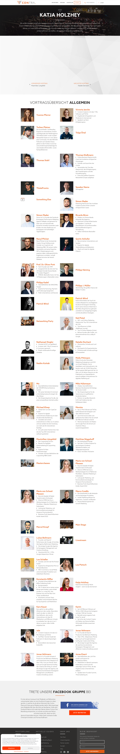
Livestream (81, 540)
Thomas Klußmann (84, 155)
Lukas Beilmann (43, 537)
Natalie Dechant (83, 342)
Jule (38, 630)
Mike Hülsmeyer (83, 383)
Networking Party (44, 321)
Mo (37, 383)
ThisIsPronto (42, 188)
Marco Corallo (82, 491)
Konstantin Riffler (44, 579)
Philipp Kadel (42, 282)
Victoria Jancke (83, 109)
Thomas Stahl (42, 160)
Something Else (43, 199)
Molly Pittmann (83, 358)
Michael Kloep (43, 407)
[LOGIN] (98, 2)
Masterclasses (43, 463)
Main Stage (81, 524)
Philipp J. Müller (83, 285)
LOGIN (102, 2)
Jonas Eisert (81, 654)
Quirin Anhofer (83, 238)
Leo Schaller (42, 559)
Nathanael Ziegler (44, 342)
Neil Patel (80, 318)
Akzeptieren (11, 748)
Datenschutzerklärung (18, 751)
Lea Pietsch (81, 564)
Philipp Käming (83, 270)
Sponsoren (55, 2)
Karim (78, 606)
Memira (79, 407)
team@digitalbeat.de (27, 713)
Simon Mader (82, 201)
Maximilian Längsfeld (46, 439)
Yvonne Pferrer (43, 115)
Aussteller (70, 2)
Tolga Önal (81, 132)
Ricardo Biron (82, 215)
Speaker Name (82, 187)
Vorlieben (30, 748)
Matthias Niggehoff (85, 439)
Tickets (77, 2)
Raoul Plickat (42, 238)
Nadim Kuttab (43, 363)
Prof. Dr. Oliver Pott (45, 264)
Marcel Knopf (42, 527)
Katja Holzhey (82, 582)
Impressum (26, 751)
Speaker (62, 2)
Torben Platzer (43, 127)
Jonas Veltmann (83, 630)
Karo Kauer (41, 606)
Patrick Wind (42, 303)
